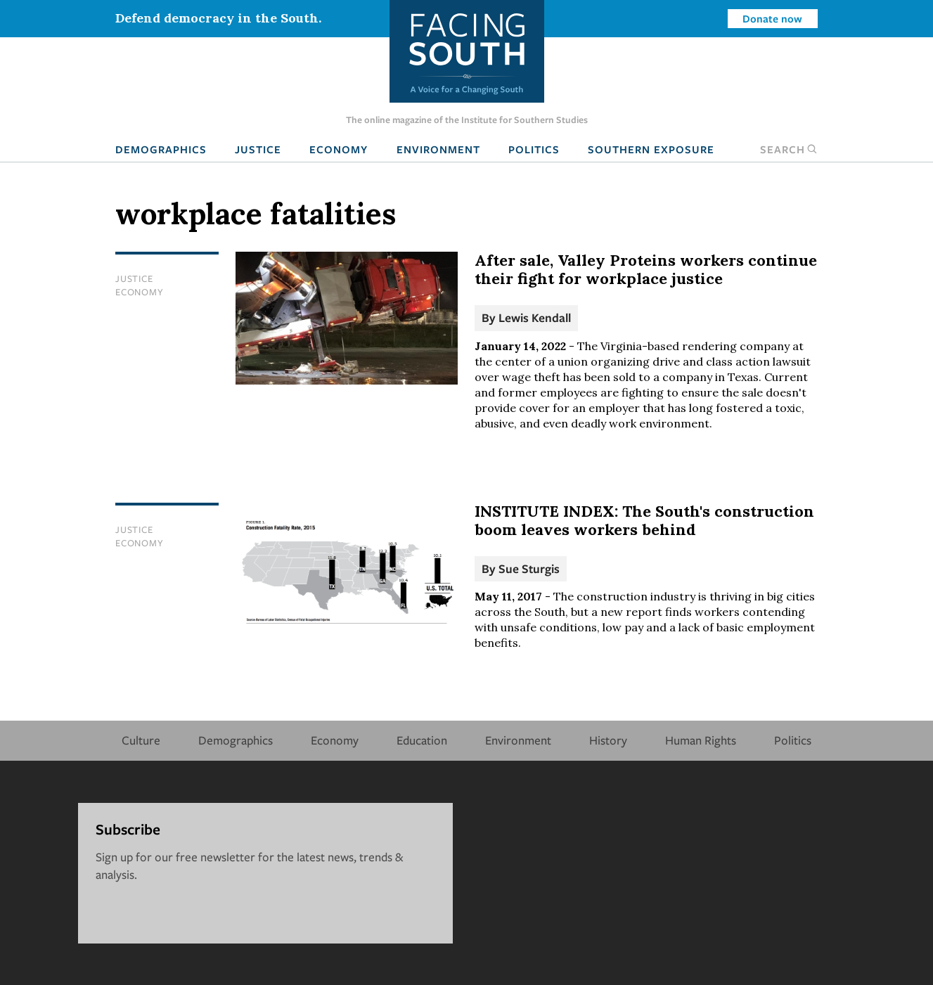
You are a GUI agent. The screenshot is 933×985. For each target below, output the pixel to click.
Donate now (772, 18)
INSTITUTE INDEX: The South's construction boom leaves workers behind (644, 520)
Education (422, 740)
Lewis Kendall (534, 317)
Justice (258, 149)
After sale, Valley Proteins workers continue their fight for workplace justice (646, 269)
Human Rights (700, 740)
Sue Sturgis (529, 568)
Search (789, 149)
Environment (438, 149)
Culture (141, 740)
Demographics (161, 149)
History (608, 740)
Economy (338, 149)
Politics (534, 149)
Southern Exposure (651, 149)
